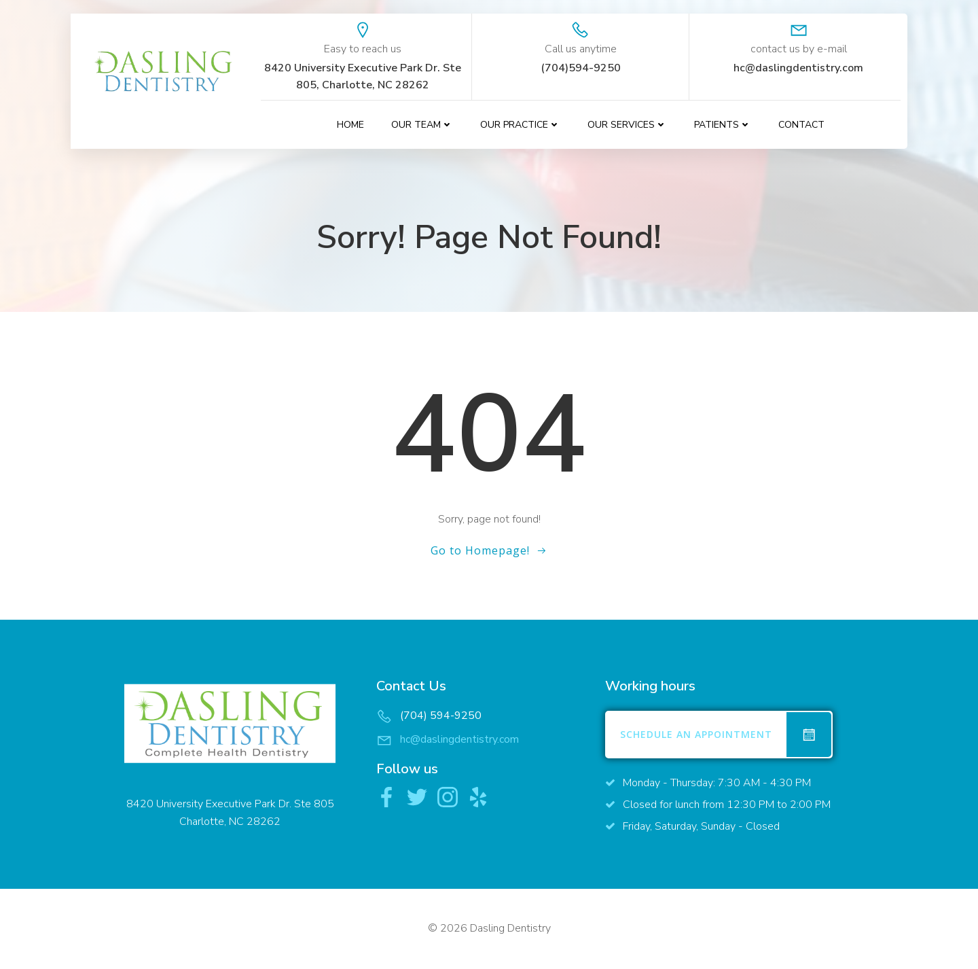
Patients (722, 124)
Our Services (627, 124)
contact (801, 124)
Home (350, 124)
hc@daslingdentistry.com (459, 739)
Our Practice (520, 124)
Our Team (422, 124)
